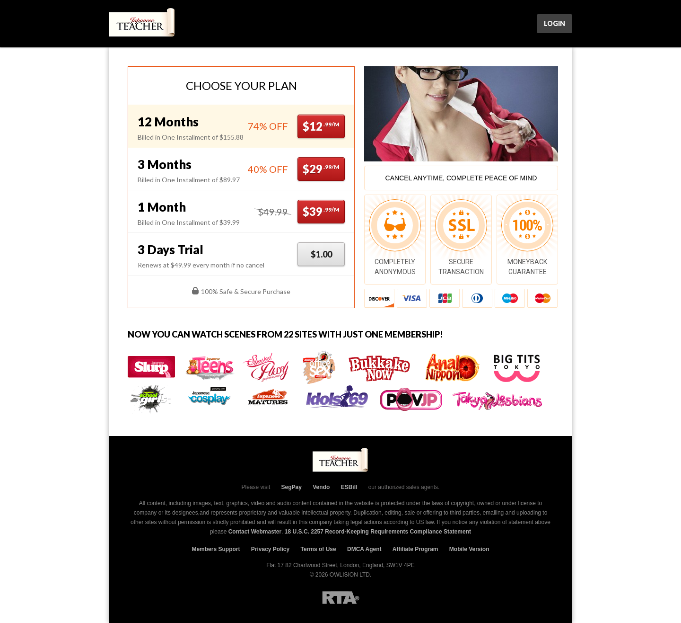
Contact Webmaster (254, 531)
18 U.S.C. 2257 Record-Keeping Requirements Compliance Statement (378, 531)
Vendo (321, 487)
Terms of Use (318, 549)
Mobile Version (469, 549)
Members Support (216, 549)
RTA (340, 597)
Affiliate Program (415, 549)
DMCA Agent (364, 549)
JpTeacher (142, 24)
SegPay (291, 487)
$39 (321, 211)
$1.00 (321, 254)
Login (554, 23)
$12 (321, 126)
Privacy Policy (270, 549)
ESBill (349, 487)
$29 (321, 169)
